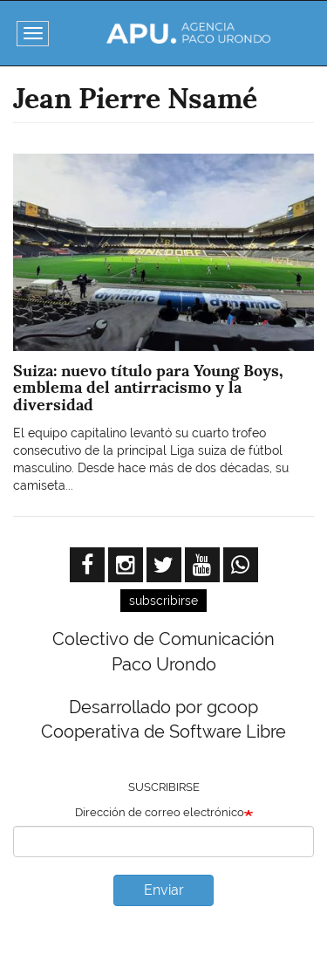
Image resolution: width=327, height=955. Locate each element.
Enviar (164, 890)
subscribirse (163, 601)
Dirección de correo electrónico (159, 812)
